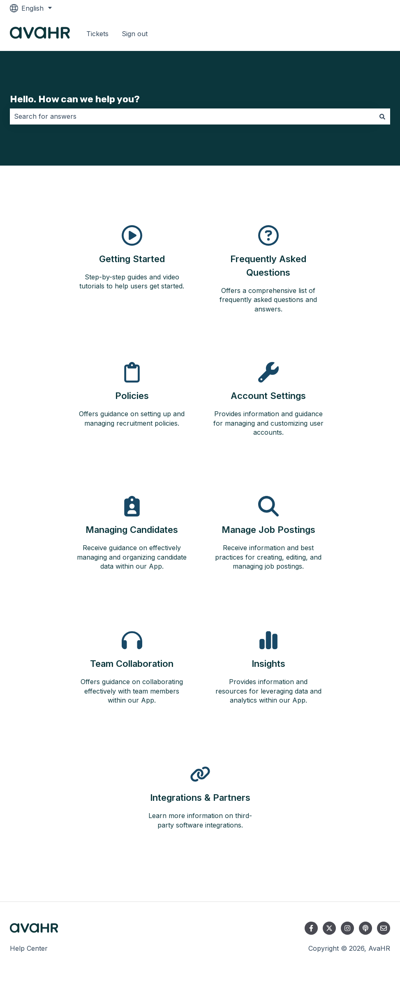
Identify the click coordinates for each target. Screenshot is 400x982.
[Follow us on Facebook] (311, 928)
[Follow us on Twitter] (329, 928)
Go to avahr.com (356, 34)
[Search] (382, 116)
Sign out (135, 34)
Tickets (97, 34)
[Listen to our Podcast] (365, 928)
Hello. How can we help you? (75, 99)
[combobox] (192, 116)
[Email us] (383, 928)
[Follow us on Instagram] (347, 928)
